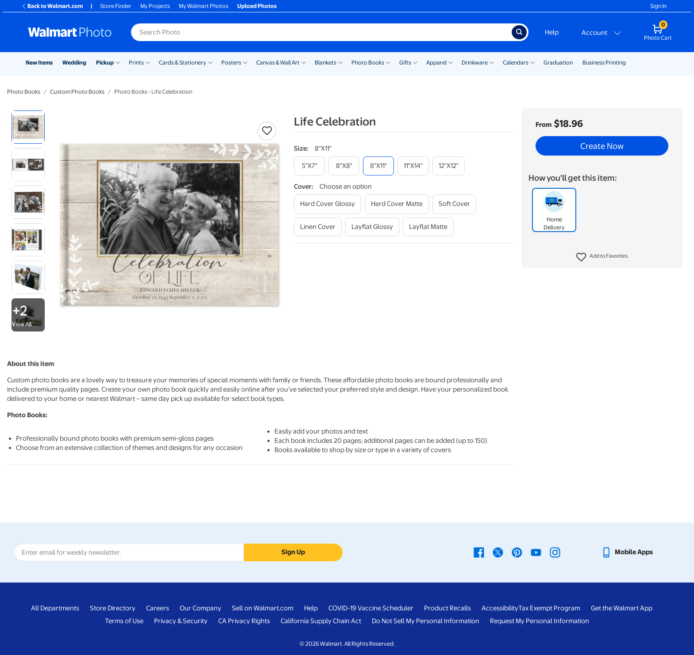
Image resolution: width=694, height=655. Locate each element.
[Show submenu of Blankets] (340, 62)
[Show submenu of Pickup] (117, 62)
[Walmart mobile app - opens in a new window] (627, 552)
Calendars (515, 62)
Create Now (602, 146)
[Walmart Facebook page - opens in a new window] (479, 552)
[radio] (28, 127)
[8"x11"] (378, 165)
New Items (39, 62)
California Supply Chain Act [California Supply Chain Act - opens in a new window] (321, 621)
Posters (231, 62)
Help (552, 32)
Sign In (658, 6)
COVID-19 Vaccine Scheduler (370, 608)
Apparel (436, 62)
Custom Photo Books (77, 91)
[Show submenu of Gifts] (415, 62)
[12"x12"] (448, 165)
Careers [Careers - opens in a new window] (157, 608)
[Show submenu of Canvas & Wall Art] (303, 62)
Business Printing (604, 62)
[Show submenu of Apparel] (450, 62)
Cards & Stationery (182, 62)
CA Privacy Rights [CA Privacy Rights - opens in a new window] (244, 621)
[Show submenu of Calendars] (532, 62)
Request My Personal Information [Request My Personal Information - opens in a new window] (539, 621)
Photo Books (367, 62)
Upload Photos (257, 6)
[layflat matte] (428, 226)
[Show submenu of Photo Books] (388, 62)
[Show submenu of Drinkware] (491, 62)
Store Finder (115, 6)
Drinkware (475, 62)
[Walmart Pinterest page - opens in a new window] (517, 552)
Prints (136, 62)
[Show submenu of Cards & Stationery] (210, 62)
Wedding (74, 62)
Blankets (325, 62)
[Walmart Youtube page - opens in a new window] (536, 552)
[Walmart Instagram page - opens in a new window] (555, 552)
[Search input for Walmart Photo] (321, 32)
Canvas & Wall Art (278, 62)
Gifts (405, 62)
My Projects (155, 6)
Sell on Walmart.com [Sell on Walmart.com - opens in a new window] (262, 608)
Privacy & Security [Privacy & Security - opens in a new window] (181, 621)
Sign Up (293, 552)
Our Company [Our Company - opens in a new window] (200, 608)
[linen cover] (318, 226)
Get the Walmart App (621, 608)
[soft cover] (454, 203)
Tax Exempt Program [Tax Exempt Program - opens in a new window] (549, 608)
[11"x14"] (413, 165)
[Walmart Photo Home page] (70, 32)
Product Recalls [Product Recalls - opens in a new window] (447, 608)
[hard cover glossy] (327, 203)
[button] (602, 257)
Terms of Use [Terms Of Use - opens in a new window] (124, 621)
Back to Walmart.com (52, 6)
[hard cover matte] (397, 203)
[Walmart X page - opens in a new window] (498, 552)
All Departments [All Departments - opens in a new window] (55, 608)
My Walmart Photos (203, 6)
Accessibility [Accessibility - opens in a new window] (500, 608)
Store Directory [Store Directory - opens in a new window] (112, 608)
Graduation (558, 62)
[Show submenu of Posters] (245, 62)
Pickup (105, 62)
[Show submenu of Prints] (147, 62)
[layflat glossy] (372, 226)
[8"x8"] (343, 165)
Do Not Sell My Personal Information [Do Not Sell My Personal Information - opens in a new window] (425, 621)
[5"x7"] (309, 165)
